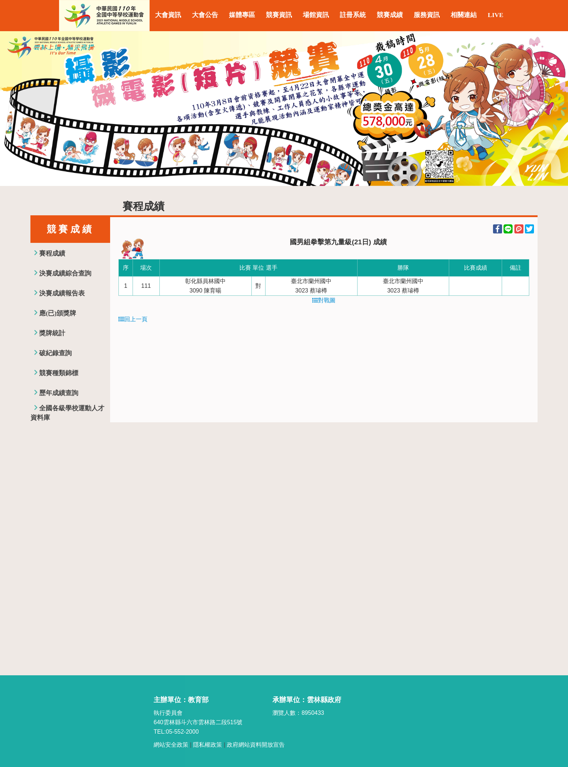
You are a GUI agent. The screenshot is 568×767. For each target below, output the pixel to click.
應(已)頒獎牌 (57, 313)
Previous (12, 108)
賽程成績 (52, 253)
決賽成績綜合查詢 (65, 273)
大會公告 (205, 14)
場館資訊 (316, 14)
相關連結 (464, 14)
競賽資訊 (279, 14)
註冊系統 (353, 14)
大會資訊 (168, 14)
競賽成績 (390, 14)
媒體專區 (242, 14)
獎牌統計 (52, 333)
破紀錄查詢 (55, 353)
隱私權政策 (207, 745)
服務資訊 (427, 14)
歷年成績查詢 (58, 393)
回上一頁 (132, 319)
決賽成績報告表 (62, 293)
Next (555, 108)
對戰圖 (323, 300)
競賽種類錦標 (58, 373)
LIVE (495, 14)
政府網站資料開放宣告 (256, 745)
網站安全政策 (171, 745)
